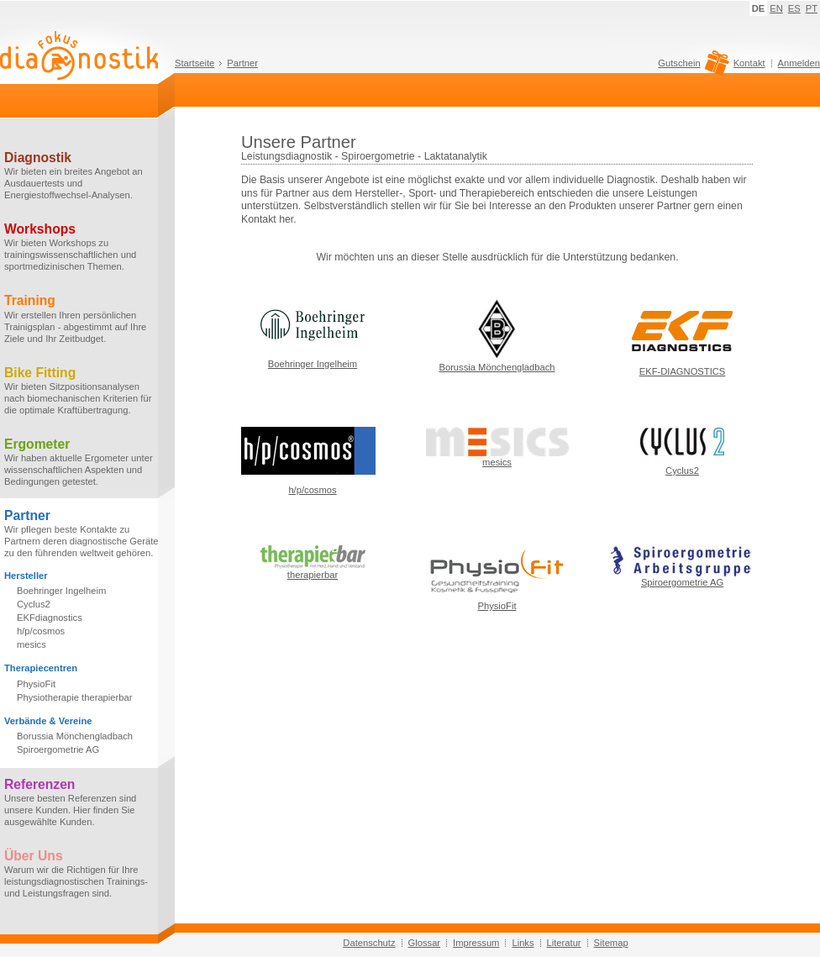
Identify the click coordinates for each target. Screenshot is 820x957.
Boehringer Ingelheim (61, 591)
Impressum (476, 943)
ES (794, 8)
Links (523, 943)
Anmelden (799, 63)
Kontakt (749, 63)
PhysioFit (36, 684)
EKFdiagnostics (49, 618)
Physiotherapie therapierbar (74, 697)
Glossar (424, 943)
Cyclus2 (33, 604)
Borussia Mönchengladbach (75, 736)
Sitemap (611, 943)
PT (811, 8)
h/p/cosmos (41, 631)
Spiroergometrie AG (58, 749)
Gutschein (691, 67)
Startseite (194, 63)
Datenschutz (369, 943)
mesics (31, 644)
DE (758, 8)
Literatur (564, 943)
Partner (242, 63)
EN (776, 8)
